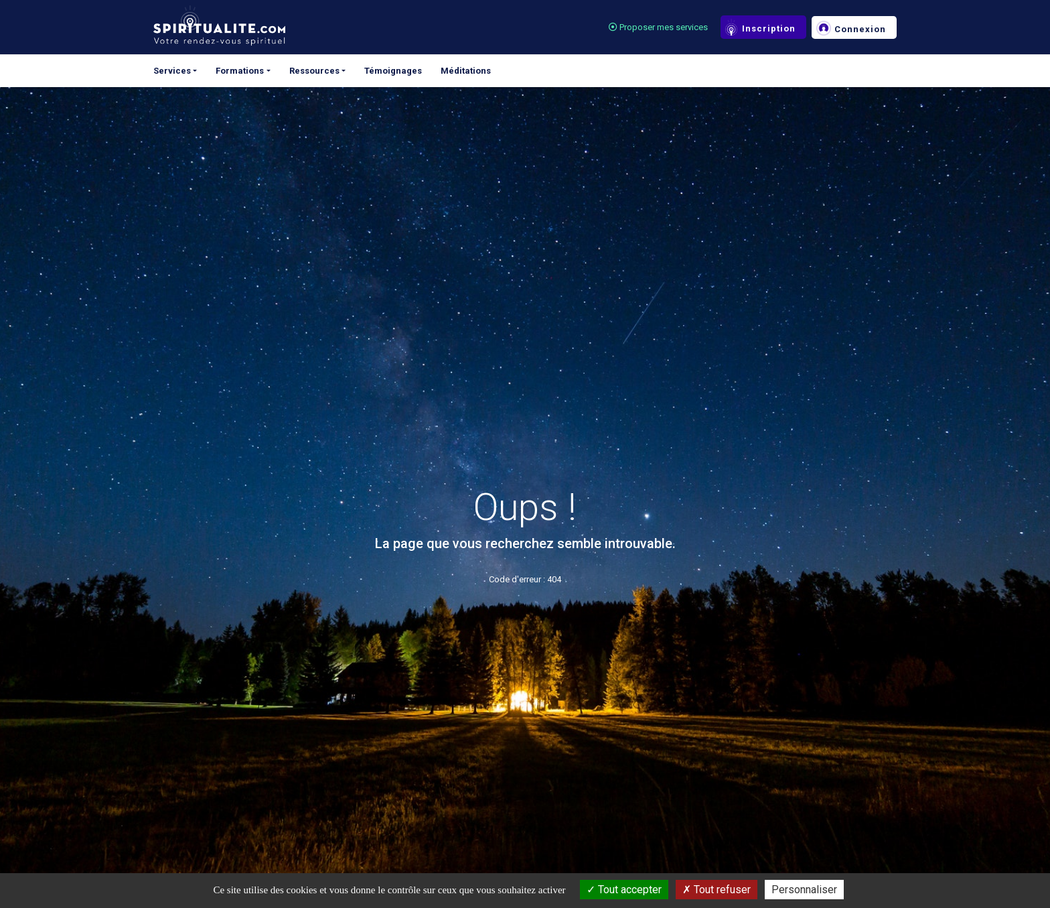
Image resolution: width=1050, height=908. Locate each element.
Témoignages (393, 71)
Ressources (314, 71)
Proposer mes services (658, 27)
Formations (240, 71)
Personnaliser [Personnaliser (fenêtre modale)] (804, 889)
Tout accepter (624, 889)
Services (172, 71)
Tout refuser (716, 889)
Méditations (466, 71)
